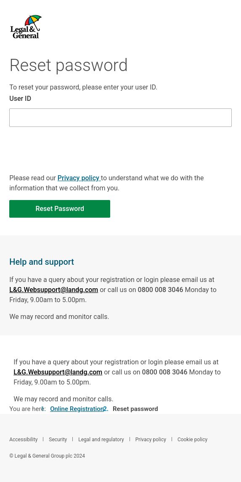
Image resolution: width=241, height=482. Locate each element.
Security (58, 439)
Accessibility (24, 439)
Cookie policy (193, 439)
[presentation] (73, 165)
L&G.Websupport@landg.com (53, 290)
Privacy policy (79, 178)
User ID (20, 99)
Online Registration (77, 409)
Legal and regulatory (101, 439)
